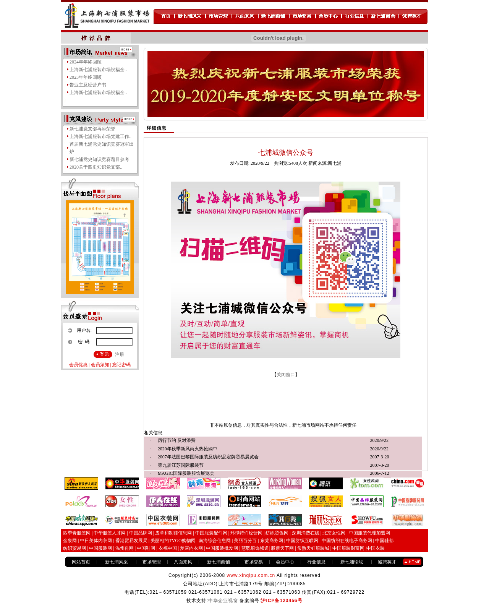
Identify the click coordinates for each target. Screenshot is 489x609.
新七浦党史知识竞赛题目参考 (99, 159)
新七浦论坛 (351, 562)
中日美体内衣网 (96, 540)
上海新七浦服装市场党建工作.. (100, 136)
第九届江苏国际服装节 (181, 465)
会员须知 (100, 364)
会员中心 (285, 562)
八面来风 (183, 562)
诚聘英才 (387, 562)
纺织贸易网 (74, 548)
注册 (119, 354)
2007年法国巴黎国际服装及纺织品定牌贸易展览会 (208, 457)
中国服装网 (100, 548)
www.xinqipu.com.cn (251, 575)
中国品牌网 (140, 533)
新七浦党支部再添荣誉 (92, 129)
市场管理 (151, 562)
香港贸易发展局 (131, 540)
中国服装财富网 (347, 548)
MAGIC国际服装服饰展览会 (186, 473)
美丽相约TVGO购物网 (173, 540)
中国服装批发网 (222, 548)
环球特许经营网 (246, 533)
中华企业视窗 (223, 600)
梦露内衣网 (191, 548)
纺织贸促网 (277, 533)
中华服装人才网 (110, 533)
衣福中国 (168, 548)
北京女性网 (333, 533)
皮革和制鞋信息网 (173, 533)
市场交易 (253, 562)
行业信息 (316, 562)
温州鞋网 (124, 548)
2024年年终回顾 (86, 62)
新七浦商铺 (218, 562)
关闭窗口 (286, 374)
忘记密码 (121, 364)
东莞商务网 (271, 540)
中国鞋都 (384, 540)
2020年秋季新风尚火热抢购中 (187, 448)
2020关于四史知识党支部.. (96, 167)
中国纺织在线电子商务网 (347, 540)
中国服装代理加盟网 (369, 533)
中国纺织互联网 (302, 540)
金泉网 (70, 540)
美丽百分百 (245, 540)
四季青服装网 (77, 533)
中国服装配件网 (211, 533)
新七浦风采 (116, 562)
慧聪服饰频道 (255, 548)
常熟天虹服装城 (312, 548)
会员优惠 (78, 364)
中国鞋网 (146, 548)
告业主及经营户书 (88, 85)
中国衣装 (375, 548)
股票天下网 (282, 548)
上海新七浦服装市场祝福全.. (98, 69)
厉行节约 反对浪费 (177, 440)
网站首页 (81, 562)
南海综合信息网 (215, 540)
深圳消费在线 (305, 533)
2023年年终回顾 (86, 77)
